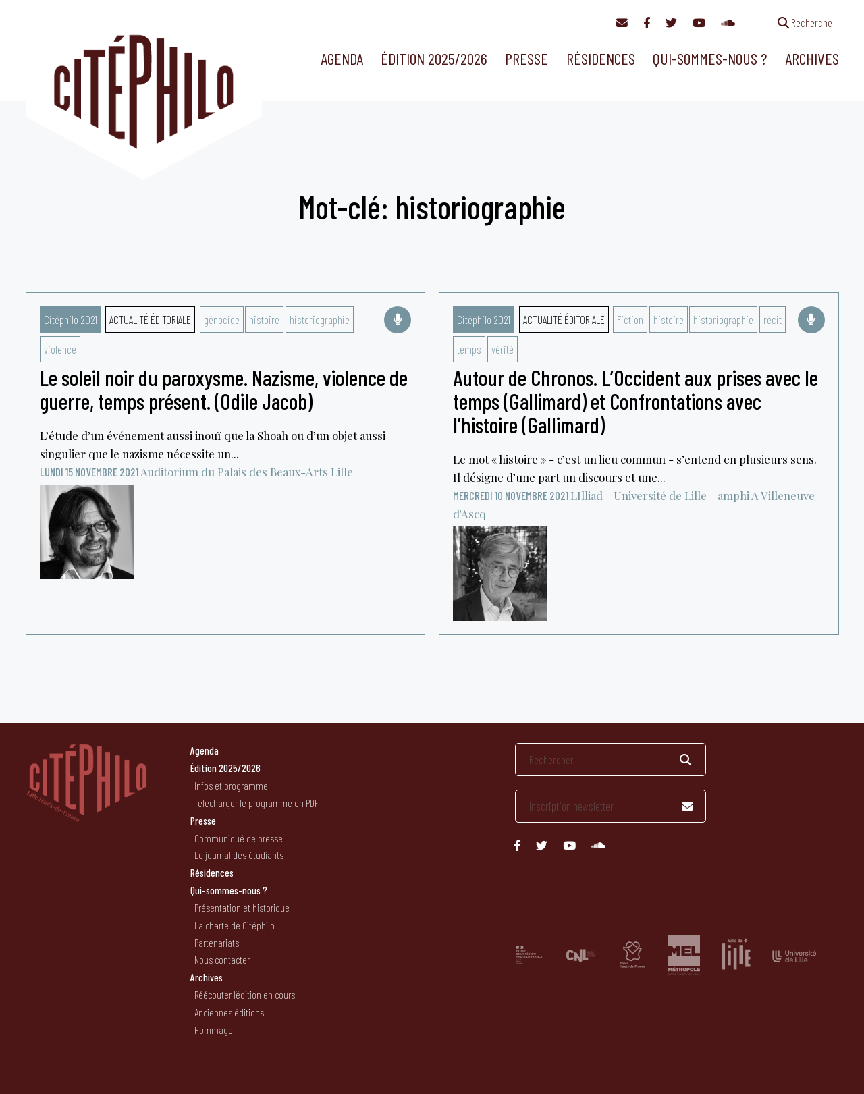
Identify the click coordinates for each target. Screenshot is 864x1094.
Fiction (630, 319)
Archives (812, 58)
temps (469, 349)
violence (60, 349)
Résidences (600, 58)
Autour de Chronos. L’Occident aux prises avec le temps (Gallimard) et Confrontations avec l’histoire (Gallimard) (635, 400)
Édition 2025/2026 (434, 58)
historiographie (320, 319)
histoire (264, 319)
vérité (502, 349)
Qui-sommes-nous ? (710, 58)
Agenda (342, 58)
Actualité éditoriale (150, 319)
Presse (526, 58)
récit (772, 319)
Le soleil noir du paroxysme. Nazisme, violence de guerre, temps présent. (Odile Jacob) (224, 389)
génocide (222, 319)
